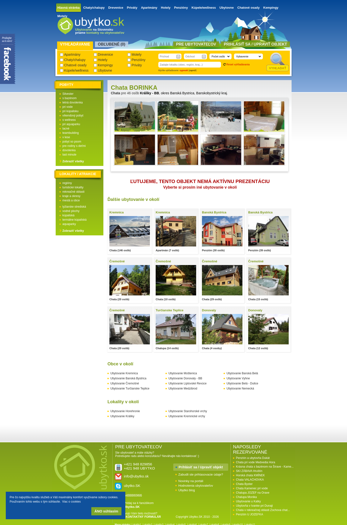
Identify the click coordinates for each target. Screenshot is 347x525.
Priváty (132, 7)
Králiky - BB (149, 93)
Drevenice (115, 7)
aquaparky (69, 224)
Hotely (166, 7)
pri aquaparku (71, 124)
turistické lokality (72, 187)
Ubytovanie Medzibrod (182, 388)
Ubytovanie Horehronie (125, 411)
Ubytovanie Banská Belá (242, 373)
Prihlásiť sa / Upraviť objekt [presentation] (255, 44)
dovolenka (69, 150)
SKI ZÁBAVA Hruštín (249, 471)
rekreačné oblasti (73, 191)
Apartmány (149, 7)
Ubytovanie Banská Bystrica (128, 378)
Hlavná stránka (68, 7)
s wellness (69, 120)
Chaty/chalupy (94, 7)
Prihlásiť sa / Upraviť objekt (201, 467)
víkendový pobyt (72, 115)
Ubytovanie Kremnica (124, 373)
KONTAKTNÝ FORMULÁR (143, 516)
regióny (67, 183)
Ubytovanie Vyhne (238, 378)
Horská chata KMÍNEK (250, 475)
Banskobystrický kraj (211, 93)
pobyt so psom (71, 141)
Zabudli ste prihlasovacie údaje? (200, 474)
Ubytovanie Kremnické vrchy (186, 416)
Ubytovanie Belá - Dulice (242, 383)
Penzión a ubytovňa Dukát (253, 458)
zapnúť (192, 70)
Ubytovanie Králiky (122, 416)
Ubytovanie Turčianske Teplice (129, 388)
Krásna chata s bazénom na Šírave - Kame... (265, 466)
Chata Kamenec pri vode (252, 488)
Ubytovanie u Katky (248, 501)
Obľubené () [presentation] (111, 44)
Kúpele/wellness (204, 7)
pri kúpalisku (70, 111)
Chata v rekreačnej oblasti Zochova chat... (263, 510)
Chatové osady (248, 7)
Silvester (67, 93)
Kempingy (271, 7)
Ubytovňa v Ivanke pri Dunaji (254, 505)
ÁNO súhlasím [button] (106, 511)
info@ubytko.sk (136, 476)
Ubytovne (227, 7)
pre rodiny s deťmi (74, 146)
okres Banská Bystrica (177, 93)
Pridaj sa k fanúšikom (139, 505)
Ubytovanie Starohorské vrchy (187, 411)
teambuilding (70, 133)
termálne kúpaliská (74, 219)
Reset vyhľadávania (238, 64)
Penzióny (181, 7)
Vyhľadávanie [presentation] (75, 44)
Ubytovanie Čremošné (124, 383)
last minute (69, 154)
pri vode (67, 107)
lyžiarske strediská (74, 206)
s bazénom (69, 98)
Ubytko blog (186, 490)
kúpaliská (68, 215)
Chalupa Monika (246, 497)
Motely (62, 16)
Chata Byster (244, 484)
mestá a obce (71, 200)
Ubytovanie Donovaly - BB (185, 378)
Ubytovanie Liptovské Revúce (187, 383)
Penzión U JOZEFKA (249, 514)
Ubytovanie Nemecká (240, 388)
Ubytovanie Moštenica (182, 373)
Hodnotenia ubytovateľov (195, 485)
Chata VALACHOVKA (250, 479)
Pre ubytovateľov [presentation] (196, 44)
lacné (65, 128)
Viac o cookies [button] (71, 501)
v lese (66, 137)
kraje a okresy (71, 196)
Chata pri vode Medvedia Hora (255, 462)
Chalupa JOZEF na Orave (252, 492)
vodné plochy (71, 211)
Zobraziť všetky (73, 161)
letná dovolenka (72, 102)
